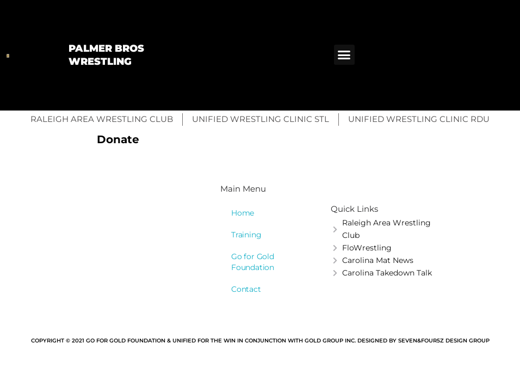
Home (242, 213)
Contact (246, 289)
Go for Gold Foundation (252, 262)
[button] (344, 55)
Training (246, 235)
